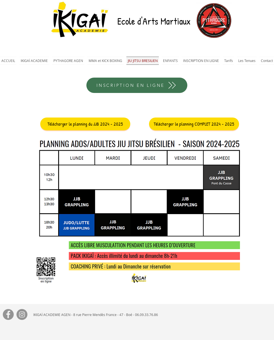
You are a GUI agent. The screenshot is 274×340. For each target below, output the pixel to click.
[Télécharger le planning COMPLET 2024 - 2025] (194, 124)
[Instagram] (21, 314)
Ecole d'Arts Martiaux (153, 21)
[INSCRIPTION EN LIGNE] (136, 85)
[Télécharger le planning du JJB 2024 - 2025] (85, 124)
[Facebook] (8, 314)
